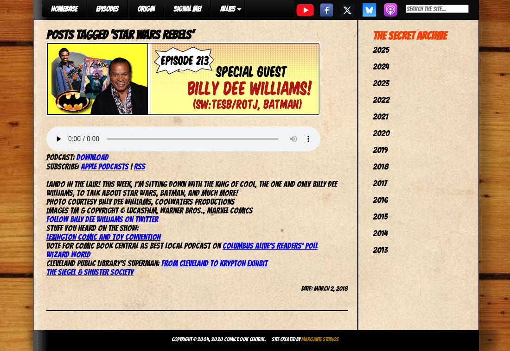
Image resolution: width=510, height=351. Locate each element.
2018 (381, 166)
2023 (381, 83)
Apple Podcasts (104, 166)
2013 (380, 249)
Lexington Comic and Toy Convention (103, 236)
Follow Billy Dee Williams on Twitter (102, 219)
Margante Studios (320, 339)
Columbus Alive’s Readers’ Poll (270, 245)
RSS (139, 166)
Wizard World (68, 254)
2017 (380, 183)
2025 (381, 49)
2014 (380, 233)
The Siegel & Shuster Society (90, 272)
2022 (381, 99)
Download (92, 157)
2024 (381, 66)
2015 (380, 216)
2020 (381, 133)
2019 (380, 149)
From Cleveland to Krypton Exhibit (214, 263)
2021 (380, 116)
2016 (380, 199)
